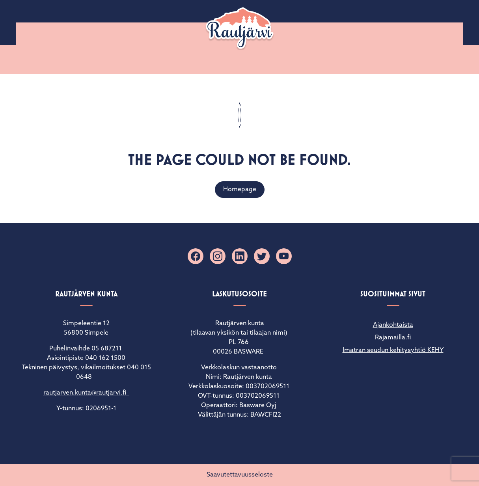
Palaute (350, 22)
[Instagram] (218, 256)
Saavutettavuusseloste (240, 475)
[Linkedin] (240, 256)
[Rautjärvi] (239, 28)
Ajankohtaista (393, 325)
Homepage (239, 189)
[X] (262, 256)
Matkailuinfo (435, 22)
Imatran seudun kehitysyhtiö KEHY (393, 350)
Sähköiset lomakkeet (298, 22)
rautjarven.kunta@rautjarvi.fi (86, 393)
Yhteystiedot (389, 22)
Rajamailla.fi (393, 338)
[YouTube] (284, 256)
